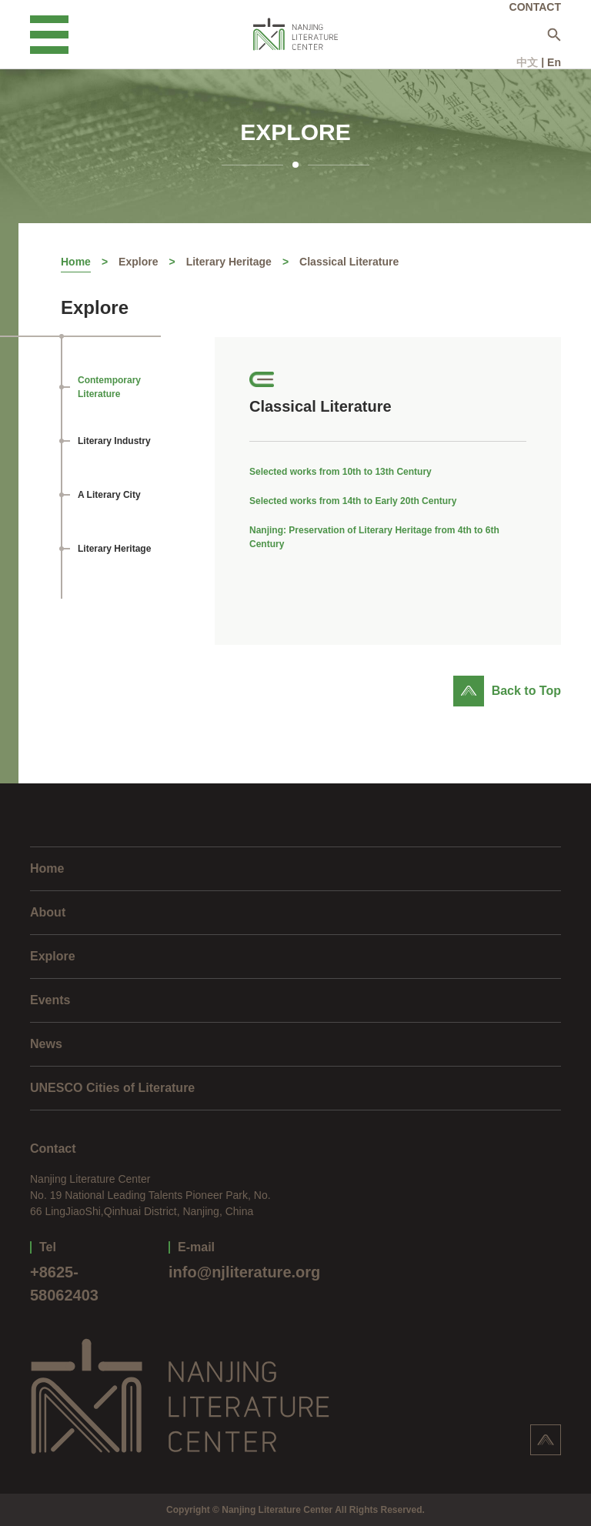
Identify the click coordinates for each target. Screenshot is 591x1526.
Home (76, 261)
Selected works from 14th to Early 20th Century (352, 501)
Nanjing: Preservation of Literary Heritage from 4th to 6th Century (374, 537)
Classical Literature (349, 261)
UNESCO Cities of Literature (112, 1087)
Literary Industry (114, 441)
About (47, 912)
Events (50, 1000)
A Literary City (109, 494)
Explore (138, 261)
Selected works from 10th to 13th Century (340, 471)
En (554, 62)
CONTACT (535, 7)
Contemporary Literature (109, 387)
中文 (527, 62)
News (46, 1043)
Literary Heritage (229, 261)
